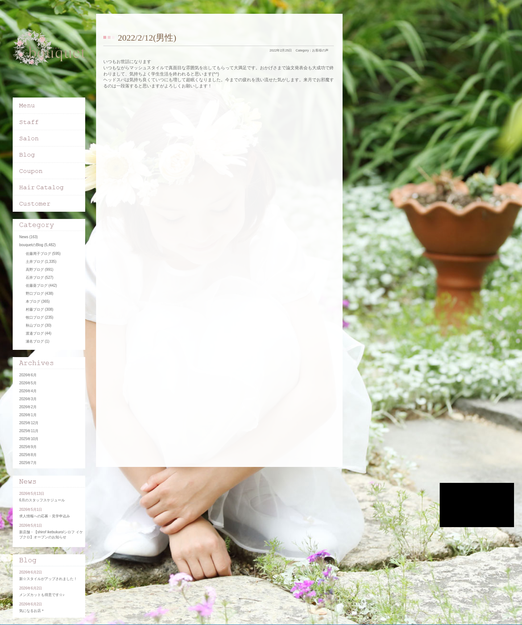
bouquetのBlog (31, 245)
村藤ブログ (35, 309)
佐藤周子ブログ (38, 254)
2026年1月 (28, 415)
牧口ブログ (35, 317)
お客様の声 (320, 50)
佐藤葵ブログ (36, 285)
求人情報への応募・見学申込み (44, 516)
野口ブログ (35, 293)
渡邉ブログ (35, 333)
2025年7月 (28, 463)
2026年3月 (28, 399)
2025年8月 (28, 455)
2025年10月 (28, 439)
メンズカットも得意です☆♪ (42, 595)
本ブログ (33, 301)
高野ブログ (35, 270)
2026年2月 (28, 407)
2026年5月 (28, 383)
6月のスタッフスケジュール (42, 500)
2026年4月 (28, 391)
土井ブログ (35, 262)
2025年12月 (28, 423)
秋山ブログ (35, 325)
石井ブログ (35, 278)
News (23, 237)
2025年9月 (28, 447)
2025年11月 (28, 431)
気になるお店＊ (32, 611)
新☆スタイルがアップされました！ (48, 579)
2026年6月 (28, 375)
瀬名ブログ (35, 341)
